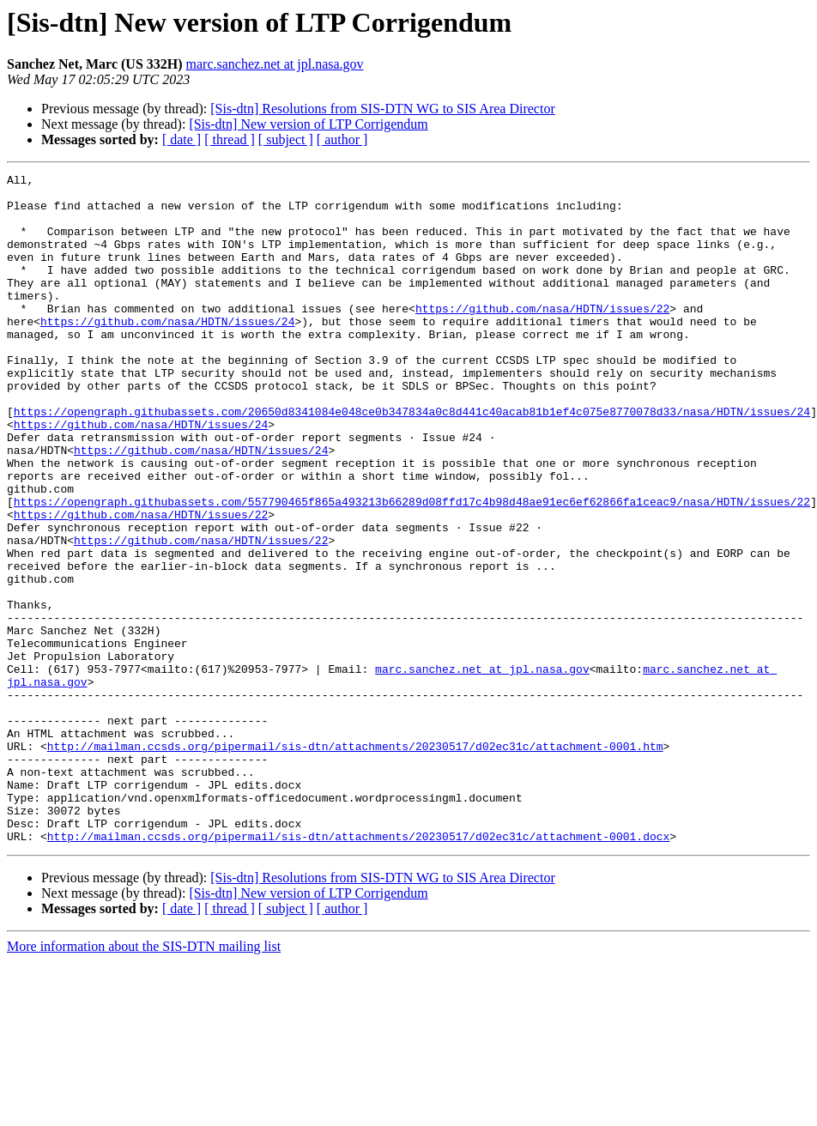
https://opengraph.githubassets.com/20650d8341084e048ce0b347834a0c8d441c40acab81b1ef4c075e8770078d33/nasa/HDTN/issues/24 (412, 460)
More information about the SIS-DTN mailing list (144, 1080)
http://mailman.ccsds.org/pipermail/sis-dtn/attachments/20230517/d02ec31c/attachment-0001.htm (355, 861)
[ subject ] (285, 139)
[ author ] (342, 139)
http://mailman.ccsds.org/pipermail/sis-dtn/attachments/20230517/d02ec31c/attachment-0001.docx (358, 970)
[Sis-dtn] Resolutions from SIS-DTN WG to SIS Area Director (382, 108)
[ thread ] (229, 139)
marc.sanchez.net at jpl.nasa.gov (275, 64)
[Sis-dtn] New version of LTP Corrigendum (308, 124)
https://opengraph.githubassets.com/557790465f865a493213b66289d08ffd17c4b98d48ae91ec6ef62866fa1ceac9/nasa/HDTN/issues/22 (412, 568)
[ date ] (181, 139)
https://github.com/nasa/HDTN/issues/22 (542, 336)
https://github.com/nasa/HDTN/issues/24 (167, 352)
